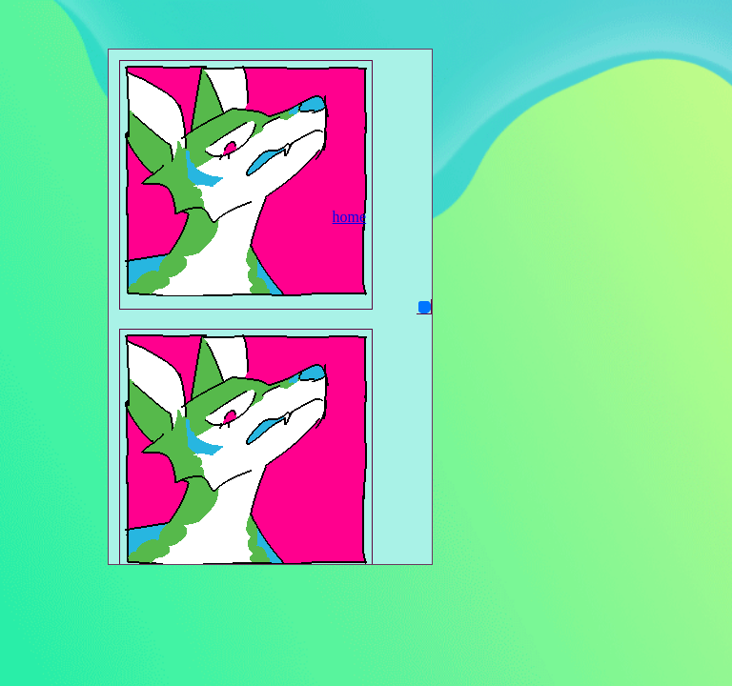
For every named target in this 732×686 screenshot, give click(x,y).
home (350, 217)
